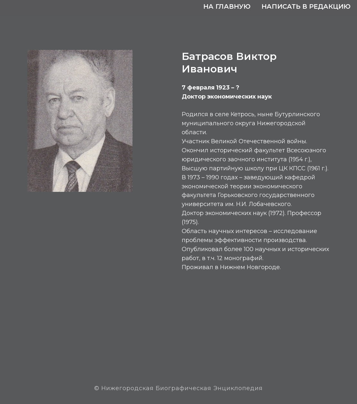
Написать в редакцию (306, 6)
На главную (227, 6)
